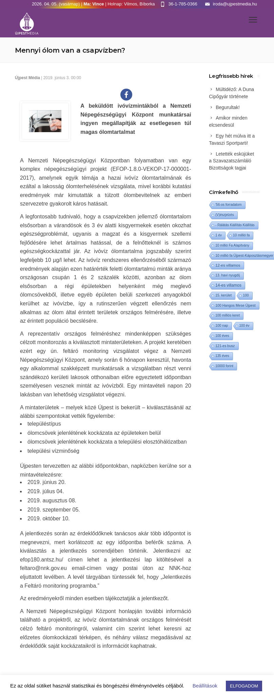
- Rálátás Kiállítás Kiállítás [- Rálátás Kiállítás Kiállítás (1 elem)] (235, 225)
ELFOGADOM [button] (244, 686)
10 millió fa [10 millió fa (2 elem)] (241, 235)
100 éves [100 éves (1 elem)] (222, 336)
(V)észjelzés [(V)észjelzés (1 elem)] (224, 215)
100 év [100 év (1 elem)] (244, 325)
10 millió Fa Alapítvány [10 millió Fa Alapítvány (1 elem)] (232, 245)
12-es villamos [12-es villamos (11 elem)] (227, 265)
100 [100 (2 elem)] (246, 295)
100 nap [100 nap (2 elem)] (221, 325)
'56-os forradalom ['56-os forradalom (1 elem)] (228, 205)
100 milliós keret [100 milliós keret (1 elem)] (227, 315)
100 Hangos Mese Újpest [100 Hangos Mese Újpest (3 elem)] (235, 305)
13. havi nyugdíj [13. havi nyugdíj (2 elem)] (227, 275)
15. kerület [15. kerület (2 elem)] (223, 295)
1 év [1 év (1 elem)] (218, 235)
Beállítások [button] (205, 686)
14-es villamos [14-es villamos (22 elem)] (228, 285)
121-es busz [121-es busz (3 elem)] (225, 346)
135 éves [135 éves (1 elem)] (222, 356)
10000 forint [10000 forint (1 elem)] (224, 366)
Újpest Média (27, 77)
